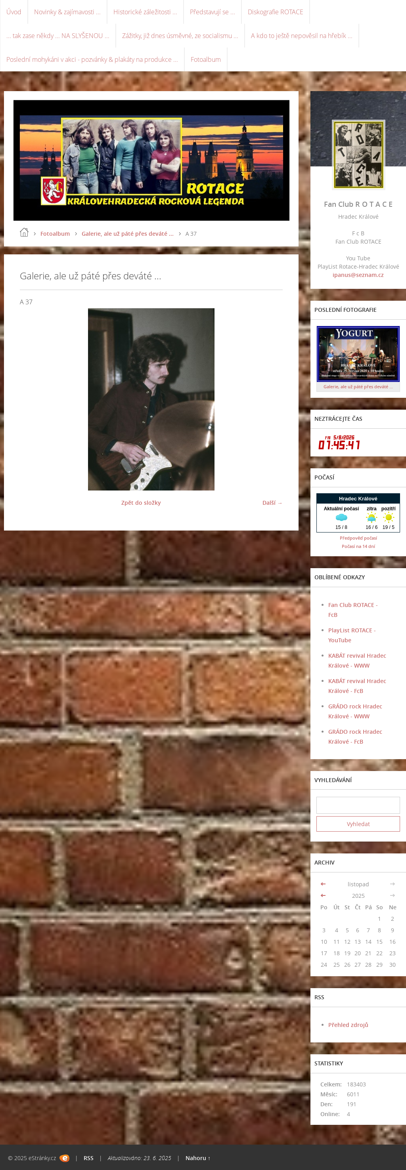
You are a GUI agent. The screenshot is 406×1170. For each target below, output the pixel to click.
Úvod (13, 12)
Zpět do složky (141, 502)
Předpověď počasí (358, 538)
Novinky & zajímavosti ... (67, 12)
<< (324, 884)
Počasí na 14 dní (358, 546)
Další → (272, 502)
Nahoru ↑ (198, 1158)
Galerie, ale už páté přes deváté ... (128, 233)
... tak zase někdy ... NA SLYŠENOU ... (57, 35)
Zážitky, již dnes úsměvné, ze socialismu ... (180, 35)
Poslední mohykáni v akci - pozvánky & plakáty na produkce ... (92, 59)
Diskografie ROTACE (275, 12)
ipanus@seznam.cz (358, 275)
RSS (89, 1158)
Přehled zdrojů (348, 1025)
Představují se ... (212, 12)
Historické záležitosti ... (145, 12)
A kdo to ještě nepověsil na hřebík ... (301, 35)
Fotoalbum (206, 59)
